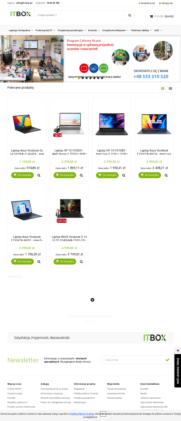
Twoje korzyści (15, 393)
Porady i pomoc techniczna (21, 406)
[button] (39, 175)
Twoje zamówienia (116, 389)
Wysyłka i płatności (17, 402)
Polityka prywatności (84, 398)
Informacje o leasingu (52, 393)
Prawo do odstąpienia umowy (56, 402)
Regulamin (79, 389)
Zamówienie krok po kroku (54, 389)
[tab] (79, 78)
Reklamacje (80, 402)
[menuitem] (20, 30)
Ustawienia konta (116, 393)
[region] (90, 58)
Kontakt (11, 398)
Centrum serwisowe (150, 398)
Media (143, 393)
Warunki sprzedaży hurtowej (55, 398)
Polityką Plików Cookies (82, 414)
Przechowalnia (114, 398)
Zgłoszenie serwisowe (152, 402)
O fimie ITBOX (14, 389)
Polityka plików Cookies (86, 393)
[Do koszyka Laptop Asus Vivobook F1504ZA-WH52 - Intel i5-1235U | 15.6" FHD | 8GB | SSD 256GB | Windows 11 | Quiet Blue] (22, 262)
